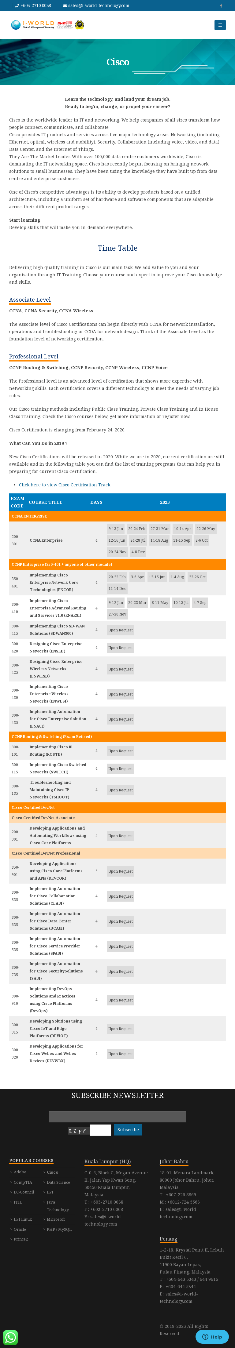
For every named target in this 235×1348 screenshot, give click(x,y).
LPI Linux (23, 1219)
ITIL (18, 1202)
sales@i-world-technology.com (98, 5)
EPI (50, 1192)
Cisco (52, 1172)
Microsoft (56, 1219)
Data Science (58, 1182)
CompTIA (23, 1182)
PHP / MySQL (59, 1229)
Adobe (20, 1172)
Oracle (20, 1229)
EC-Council (24, 1192)
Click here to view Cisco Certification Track (64, 485)
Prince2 (21, 1239)
